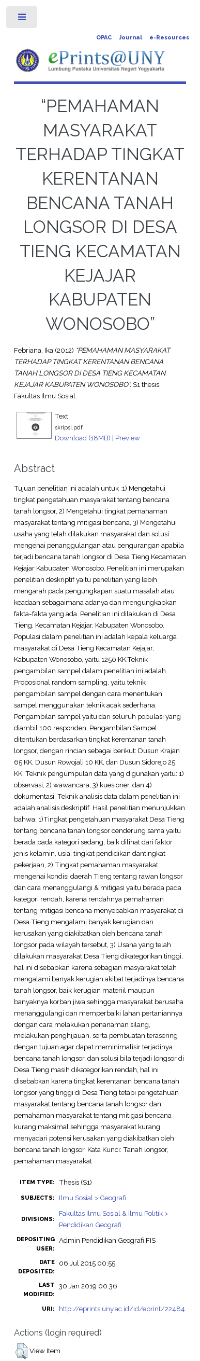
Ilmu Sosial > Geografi (92, 1197)
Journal (130, 37)
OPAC (104, 37)
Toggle (22, 19)
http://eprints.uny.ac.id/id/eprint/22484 (122, 1308)
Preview (127, 438)
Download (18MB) (83, 438)
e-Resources (169, 37)
